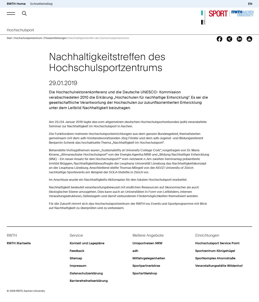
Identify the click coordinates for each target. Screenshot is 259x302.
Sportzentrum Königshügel (215, 251)
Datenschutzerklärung (86, 273)
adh (135, 251)
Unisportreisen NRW (147, 243)
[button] (11, 13)
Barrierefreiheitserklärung (89, 281)
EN (250, 4)
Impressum (78, 266)
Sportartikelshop (144, 273)
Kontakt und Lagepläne (87, 243)
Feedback (77, 251)
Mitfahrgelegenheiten (148, 258)
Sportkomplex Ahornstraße (215, 258)
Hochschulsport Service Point (217, 243)
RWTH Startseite (19, 243)
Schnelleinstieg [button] (41, 4)
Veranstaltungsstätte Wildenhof (218, 266)
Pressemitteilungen (55, 38)
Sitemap (76, 258)
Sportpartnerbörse (146, 266)
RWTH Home (16, 4)
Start (9, 38)
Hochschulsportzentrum (28, 38)
